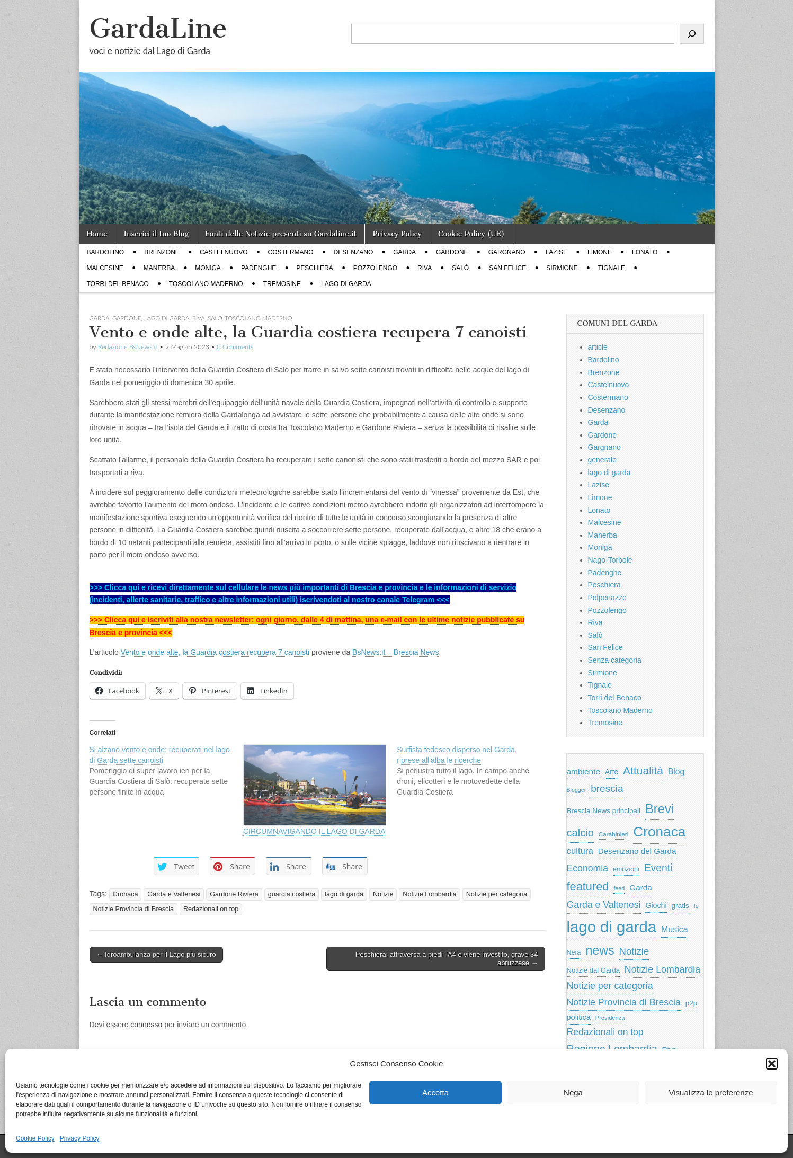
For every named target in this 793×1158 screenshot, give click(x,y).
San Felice (507, 268)
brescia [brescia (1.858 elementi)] (607, 788)
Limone (599, 252)
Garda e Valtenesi (173, 894)
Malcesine (105, 268)
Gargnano (506, 252)
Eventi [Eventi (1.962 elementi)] (658, 868)
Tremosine (282, 284)
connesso (146, 1024)
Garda (404, 252)
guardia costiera (292, 894)
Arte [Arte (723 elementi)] (611, 772)
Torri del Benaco (118, 284)
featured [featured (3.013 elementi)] (588, 886)
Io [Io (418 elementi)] (696, 906)
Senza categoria (614, 660)
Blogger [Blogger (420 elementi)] (576, 790)
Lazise (556, 252)
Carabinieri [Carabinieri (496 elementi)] (614, 834)
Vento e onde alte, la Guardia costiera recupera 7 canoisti (215, 652)
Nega (573, 1092)
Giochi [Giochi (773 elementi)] (655, 905)
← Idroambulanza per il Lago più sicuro (156, 954)
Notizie (383, 894)
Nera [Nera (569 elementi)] (574, 952)
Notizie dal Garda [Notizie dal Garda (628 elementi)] (593, 970)
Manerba (159, 268)
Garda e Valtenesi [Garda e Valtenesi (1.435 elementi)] (604, 904)
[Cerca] (692, 34)
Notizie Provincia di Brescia (133, 909)
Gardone (452, 252)
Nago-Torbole (610, 560)
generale (602, 460)
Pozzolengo (375, 268)
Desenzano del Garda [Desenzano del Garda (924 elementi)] (637, 851)
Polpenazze (607, 597)
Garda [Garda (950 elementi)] (640, 887)
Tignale (611, 268)
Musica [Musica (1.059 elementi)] (674, 929)
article (598, 347)
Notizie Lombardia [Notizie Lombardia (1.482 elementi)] (662, 969)
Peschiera (314, 268)
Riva (424, 268)
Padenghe (258, 268)
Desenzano (353, 252)
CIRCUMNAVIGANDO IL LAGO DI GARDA (314, 831)
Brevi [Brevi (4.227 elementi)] (659, 808)
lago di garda (346, 284)
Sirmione (561, 268)
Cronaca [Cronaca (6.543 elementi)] (659, 832)
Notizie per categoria (497, 894)
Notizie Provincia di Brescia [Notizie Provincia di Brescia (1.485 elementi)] (624, 1002)
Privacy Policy (80, 1138)
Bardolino (105, 252)
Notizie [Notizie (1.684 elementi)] (634, 951)
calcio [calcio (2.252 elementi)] (580, 833)
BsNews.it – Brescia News (395, 652)
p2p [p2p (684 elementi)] (691, 1003)
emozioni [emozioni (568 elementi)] (626, 869)
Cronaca (125, 894)
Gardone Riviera (234, 894)
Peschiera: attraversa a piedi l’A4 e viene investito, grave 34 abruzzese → (446, 958)
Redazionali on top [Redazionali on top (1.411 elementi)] (605, 1032)
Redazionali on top (210, 909)
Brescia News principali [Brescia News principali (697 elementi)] (604, 811)
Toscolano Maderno (206, 284)
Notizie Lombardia (430, 894)
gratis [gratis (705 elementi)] (680, 906)
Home (97, 233)
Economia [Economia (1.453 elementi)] (588, 868)
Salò (460, 268)
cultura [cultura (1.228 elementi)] (580, 851)
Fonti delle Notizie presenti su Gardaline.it (281, 233)
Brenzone (162, 252)
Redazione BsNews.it (128, 347)
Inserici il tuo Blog (155, 233)
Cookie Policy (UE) (471, 233)
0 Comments (235, 347)
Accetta (435, 1092)
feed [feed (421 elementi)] (619, 888)
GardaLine (158, 28)
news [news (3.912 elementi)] (599, 950)
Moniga (208, 268)
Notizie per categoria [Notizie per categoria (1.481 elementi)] (610, 986)
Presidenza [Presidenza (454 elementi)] (610, 1017)
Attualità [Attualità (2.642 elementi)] (643, 770)
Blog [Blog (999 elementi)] (676, 771)
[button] (772, 1063)
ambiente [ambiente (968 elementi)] (584, 771)
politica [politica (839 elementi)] (579, 1017)
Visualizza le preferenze (711, 1092)
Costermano (291, 252)
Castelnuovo (224, 252)
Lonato (644, 252)
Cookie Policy (35, 1138)
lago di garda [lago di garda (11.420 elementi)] (612, 927)
